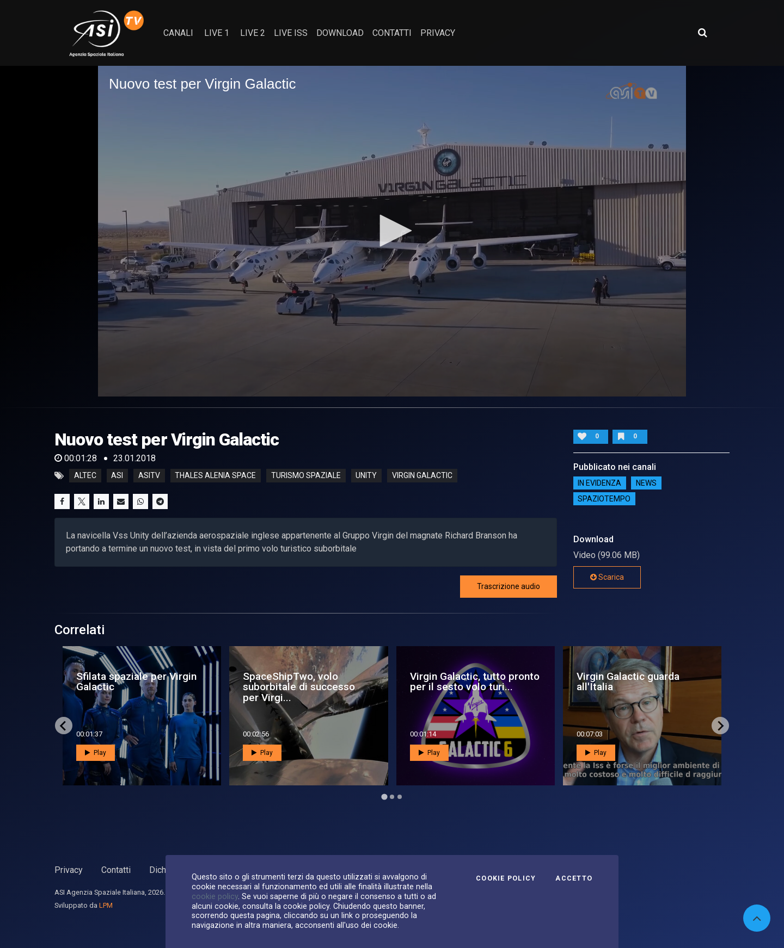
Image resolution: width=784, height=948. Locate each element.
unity (366, 476)
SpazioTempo (604, 498)
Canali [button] (178, 33)
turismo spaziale (306, 476)
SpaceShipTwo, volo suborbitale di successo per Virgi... (299, 686)
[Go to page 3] (399, 797)
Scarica (607, 577)
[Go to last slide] (63, 725)
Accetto (573, 878)
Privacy (68, 870)
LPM (106, 905)
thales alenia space (215, 476)
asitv (149, 476)
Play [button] (95, 753)
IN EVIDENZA (599, 483)
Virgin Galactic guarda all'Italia (628, 681)
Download (340, 33)
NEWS (646, 483)
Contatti (116, 870)
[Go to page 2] (392, 797)
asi (117, 476)
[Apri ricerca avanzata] (702, 32)
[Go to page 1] (384, 797)
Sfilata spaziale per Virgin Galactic (136, 681)
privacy (437, 33)
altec (85, 476)
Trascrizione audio (508, 586)
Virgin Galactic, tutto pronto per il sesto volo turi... (475, 681)
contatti (392, 33)
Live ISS (291, 33)
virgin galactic (422, 476)
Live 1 (216, 33)
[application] (392, 231)
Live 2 (252, 33)
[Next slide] (720, 725)
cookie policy (215, 896)
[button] (392, 231)
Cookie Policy (506, 878)
